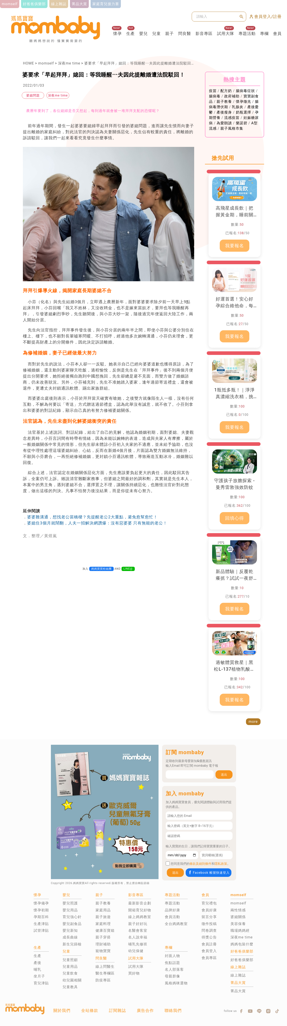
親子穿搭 (103, 937)
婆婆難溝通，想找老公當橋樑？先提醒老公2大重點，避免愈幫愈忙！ (92, 517)
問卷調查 (209, 930)
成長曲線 (70, 937)
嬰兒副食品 (72, 924)
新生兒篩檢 (72, 944)
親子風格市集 (231, 128)
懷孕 (117, 33)
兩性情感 (238, 910)
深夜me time (69, 63)
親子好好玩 (137, 924)
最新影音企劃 (139, 903)
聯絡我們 (173, 1010)
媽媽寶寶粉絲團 (101, 568)
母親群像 (172, 976)
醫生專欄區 (105, 973)
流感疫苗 (231, 118)
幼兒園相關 (72, 980)
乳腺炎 (237, 107)
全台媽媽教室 (176, 924)
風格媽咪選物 (176, 983)
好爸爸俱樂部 (241, 960)
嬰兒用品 (70, 910)
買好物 (134, 973)
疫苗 (213, 91)
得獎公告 (209, 937)
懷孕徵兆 (243, 101)
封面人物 (172, 956)
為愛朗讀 (224, 123)
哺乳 (37, 969)
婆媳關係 (238, 917)
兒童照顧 (70, 960)
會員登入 (209, 951)
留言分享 (209, 917)
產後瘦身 (224, 112)
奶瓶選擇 (243, 112)
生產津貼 (41, 924)
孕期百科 (41, 917)
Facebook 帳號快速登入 (208, 872)
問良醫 (184, 33)
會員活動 (172, 917)
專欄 (264, 33)
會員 (277, 33)
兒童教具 (70, 987)
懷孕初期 (41, 910)
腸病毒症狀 (245, 91)
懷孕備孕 (41, 903)
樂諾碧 (241, 123)
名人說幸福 (137, 937)
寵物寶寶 (103, 951)
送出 (224, 774)
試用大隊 (225, 33)
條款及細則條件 (200, 863)
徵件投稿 (209, 924)
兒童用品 (70, 966)
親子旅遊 (103, 917)
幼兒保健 (136, 951)
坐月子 (39, 976)
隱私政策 (221, 863)
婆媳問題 (33, 95)
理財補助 (103, 944)
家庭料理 (103, 924)
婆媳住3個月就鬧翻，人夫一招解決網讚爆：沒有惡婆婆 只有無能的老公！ (97, 523)
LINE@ (128, 568)
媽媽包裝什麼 (241, 944)
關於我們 (61, 1010)
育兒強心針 (72, 917)
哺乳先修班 (137, 944)
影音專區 (204, 33)
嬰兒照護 (70, 903)
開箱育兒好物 (139, 910)
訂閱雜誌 (117, 1010)
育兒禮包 (209, 903)
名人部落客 (174, 969)
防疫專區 (103, 980)
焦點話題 (172, 963)
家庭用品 (103, 910)
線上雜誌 (238, 975)
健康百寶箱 (105, 930)
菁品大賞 (238, 991)
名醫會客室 (137, 930)
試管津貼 (41, 930)
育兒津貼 (41, 983)
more (253, 721)
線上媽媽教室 (139, 917)
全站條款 (89, 1010)
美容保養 (238, 924)
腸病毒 (214, 96)
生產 (130, 33)
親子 (169, 33)
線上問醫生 (105, 966)
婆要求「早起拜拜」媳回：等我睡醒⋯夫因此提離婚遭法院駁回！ (139, 63)
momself (46, 63)
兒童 (156, 33)
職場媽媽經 (240, 930)
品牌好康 (172, 910)
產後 (37, 963)
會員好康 (209, 910)
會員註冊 (209, 944)
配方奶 (226, 91)
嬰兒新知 (70, 930)
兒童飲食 (70, 973)
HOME (28, 63)
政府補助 (231, 96)
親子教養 (224, 101)
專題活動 (247, 33)
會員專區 (209, 958)
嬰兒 (143, 33)
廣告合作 (145, 1010)
